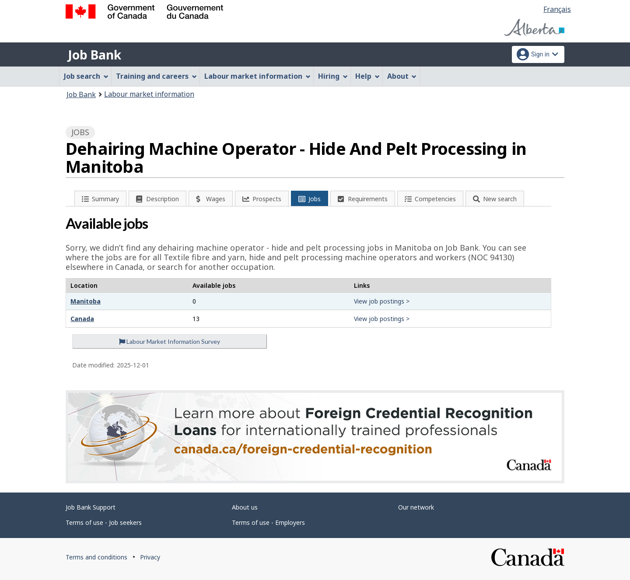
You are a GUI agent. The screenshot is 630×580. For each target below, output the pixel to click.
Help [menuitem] (367, 76)
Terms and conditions (96, 557)
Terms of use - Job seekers (104, 522)
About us (245, 507)
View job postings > (382, 301)
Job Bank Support (91, 507)
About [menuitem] (402, 76)
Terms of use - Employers (268, 522)
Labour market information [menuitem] (257, 76)
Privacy (150, 557)
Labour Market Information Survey (169, 341)
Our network (416, 507)
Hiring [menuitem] (333, 76)
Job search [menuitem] (86, 76)
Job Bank (94, 54)
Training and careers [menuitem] (156, 76)
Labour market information (149, 94)
